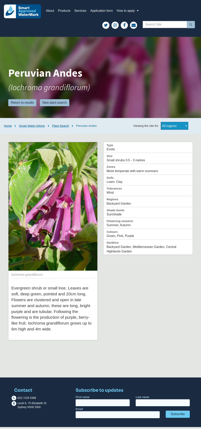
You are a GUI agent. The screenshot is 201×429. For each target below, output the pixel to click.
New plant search (54, 104)
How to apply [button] (130, 11)
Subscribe (178, 416)
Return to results (22, 104)
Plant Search (60, 128)
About (52, 11)
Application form (103, 11)
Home (8, 128)
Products (66, 11)
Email (118, 415)
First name (103, 403)
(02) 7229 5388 (26, 399)
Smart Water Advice (32, 128)
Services (83, 11)
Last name (163, 403)
